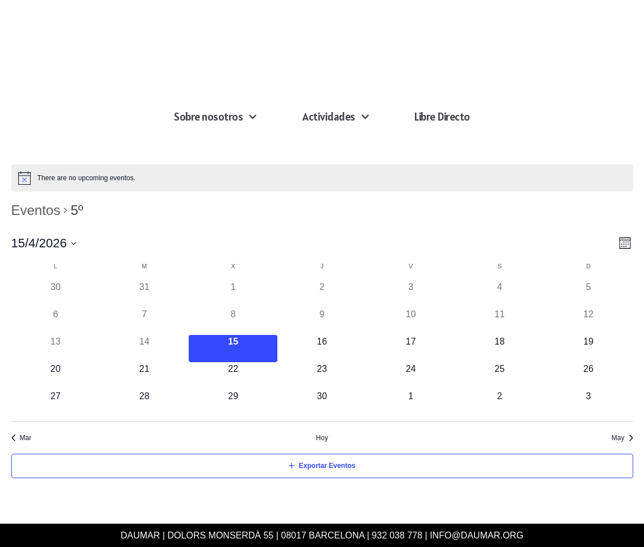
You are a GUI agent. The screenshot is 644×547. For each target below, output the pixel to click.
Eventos (36, 210)
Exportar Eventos (327, 466)
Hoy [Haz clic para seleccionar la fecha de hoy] (322, 438)
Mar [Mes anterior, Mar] (26, 438)
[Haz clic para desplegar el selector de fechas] (44, 243)
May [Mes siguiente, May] (618, 438)
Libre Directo (442, 116)
